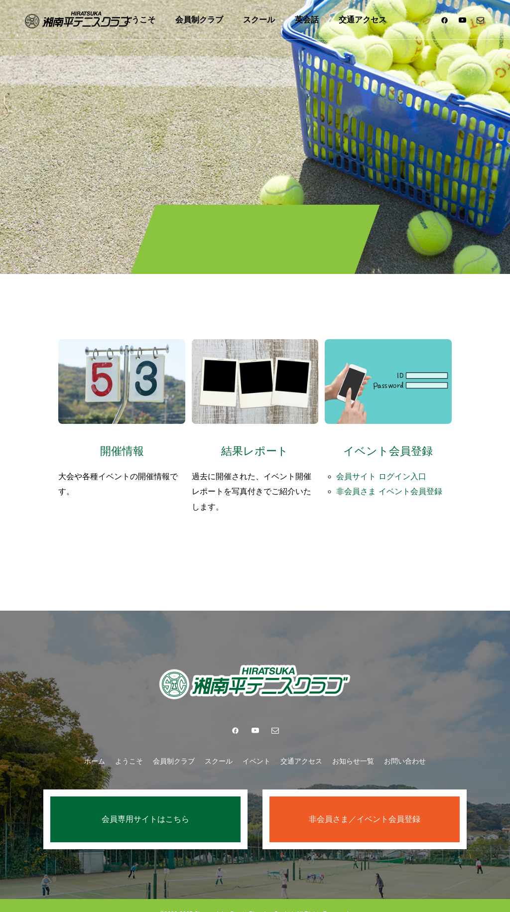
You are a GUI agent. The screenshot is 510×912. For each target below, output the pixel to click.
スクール (259, 19)
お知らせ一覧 (353, 744)
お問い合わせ (405, 744)
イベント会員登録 (388, 443)
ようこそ (139, 19)
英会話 (307, 19)
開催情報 (122, 443)
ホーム (94, 744)
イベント (256, 744)
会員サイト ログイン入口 (384, 469)
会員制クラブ (199, 19)
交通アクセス (362, 19)
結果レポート (254, 443)
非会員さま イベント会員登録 (392, 484)
